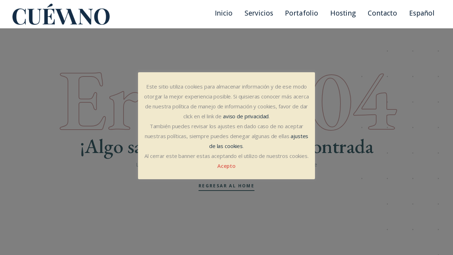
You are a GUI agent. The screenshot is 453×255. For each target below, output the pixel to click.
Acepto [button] (226, 165)
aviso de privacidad (246, 116)
